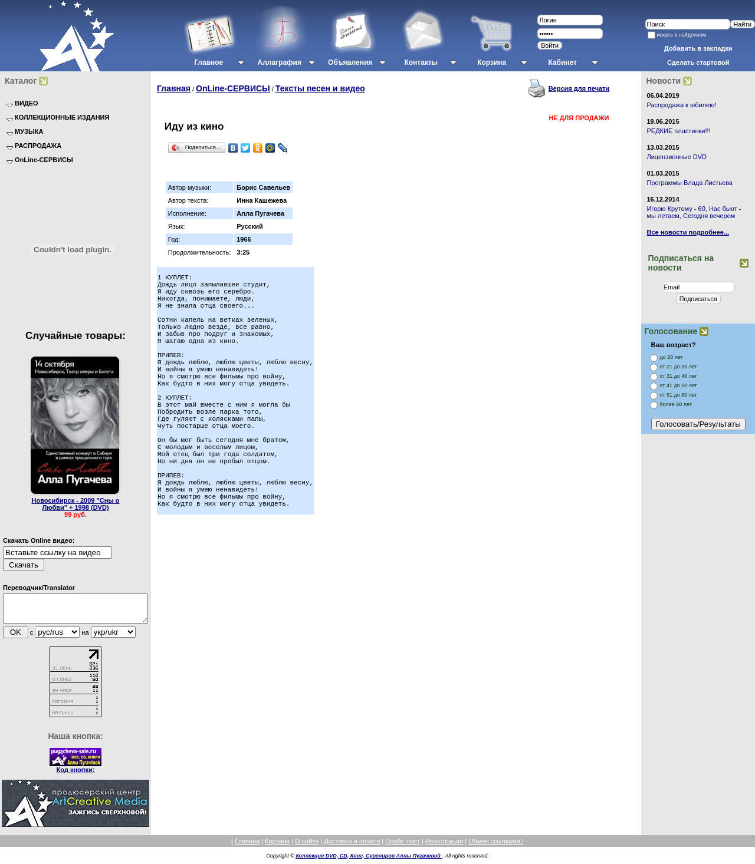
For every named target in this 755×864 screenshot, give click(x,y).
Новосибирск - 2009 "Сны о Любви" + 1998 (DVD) (76, 504)
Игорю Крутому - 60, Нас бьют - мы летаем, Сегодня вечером (693, 212)
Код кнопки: (76, 775)
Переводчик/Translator (39, 587)
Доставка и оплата (352, 846)
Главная (174, 88)
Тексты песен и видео (320, 88)
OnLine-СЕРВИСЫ (233, 88)
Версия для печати (579, 88)
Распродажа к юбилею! (681, 104)
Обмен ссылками (495, 846)
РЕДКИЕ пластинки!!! (678, 130)
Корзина (277, 846)
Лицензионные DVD (676, 156)
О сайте (307, 846)
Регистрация (444, 846)
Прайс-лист (402, 846)
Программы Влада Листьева (689, 182)
